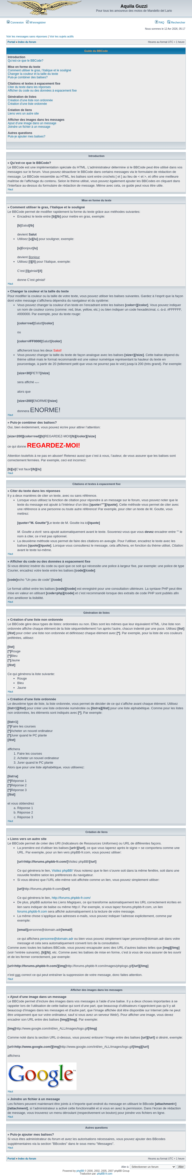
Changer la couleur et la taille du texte (33, 74)
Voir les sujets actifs (62, 36)
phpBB (80, 1171)
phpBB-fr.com (104, 1173)
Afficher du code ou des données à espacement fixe (42, 90)
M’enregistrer (36, 22)
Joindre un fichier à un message (29, 126)
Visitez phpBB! (62, 870)
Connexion (15, 22)
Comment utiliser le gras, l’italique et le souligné (39, 70)
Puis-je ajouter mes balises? (26, 136)
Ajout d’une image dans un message (32, 123)
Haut (10, 189)
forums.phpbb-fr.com (32, 911)
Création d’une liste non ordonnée (30, 100)
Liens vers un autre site (23, 113)
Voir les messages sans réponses (26, 36)
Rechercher (176, 22)
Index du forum (27, 42)
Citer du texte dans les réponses (29, 87)
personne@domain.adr (56, 938)
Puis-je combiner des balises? (28, 77)
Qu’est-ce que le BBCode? (25, 60)
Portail (11, 42)
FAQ (159, 22)
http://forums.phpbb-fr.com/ (71, 898)
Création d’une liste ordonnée (27, 104)
